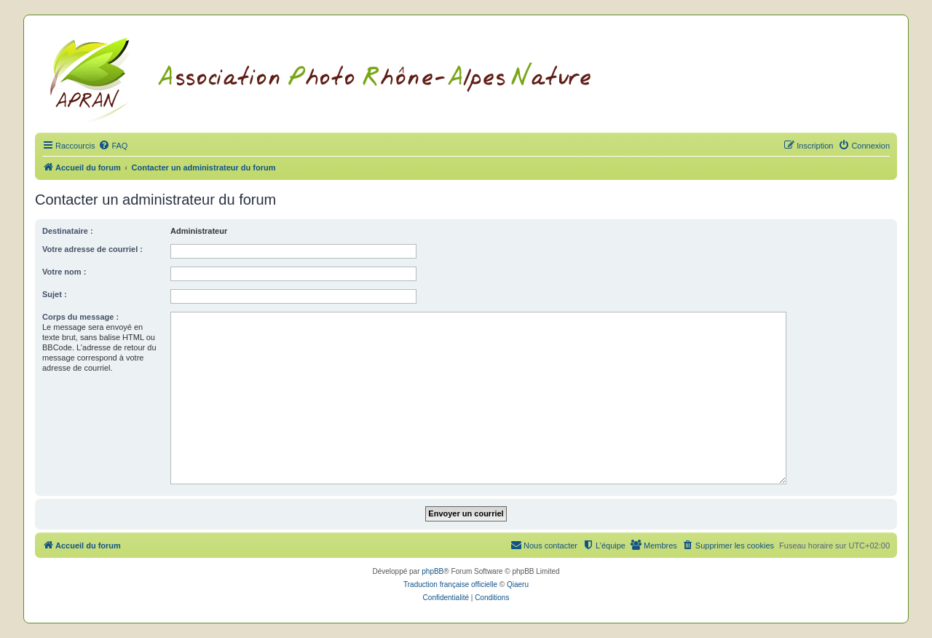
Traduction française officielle (450, 584)
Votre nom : (64, 271)
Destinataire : (67, 231)
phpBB (432, 571)
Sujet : (54, 294)
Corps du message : (80, 316)
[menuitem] (112, 145)
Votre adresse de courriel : (92, 249)
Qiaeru (518, 584)
